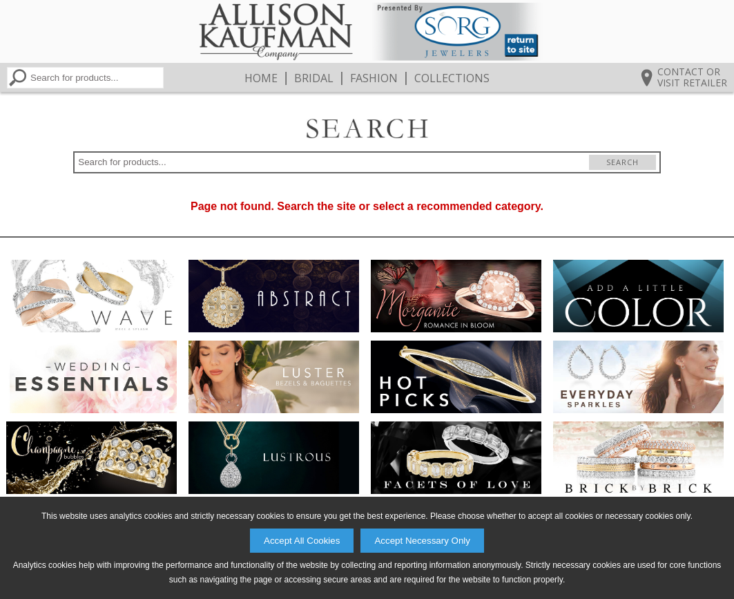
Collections (452, 78)
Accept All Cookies (302, 540)
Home (261, 78)
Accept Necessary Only (422, 540)
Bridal (314, 78)
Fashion (374, 78)
